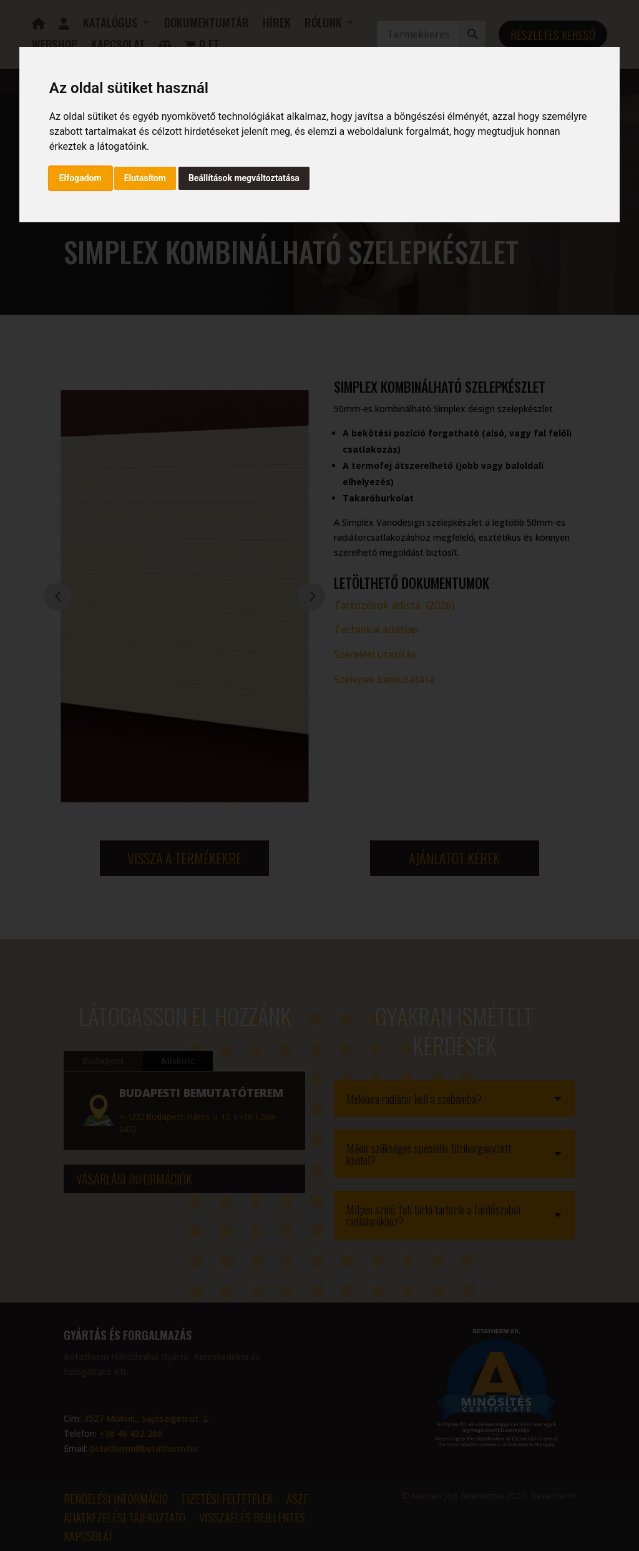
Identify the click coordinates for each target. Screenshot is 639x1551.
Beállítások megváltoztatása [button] (244, 178)
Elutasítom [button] (145, 178)
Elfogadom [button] (80, 178)
